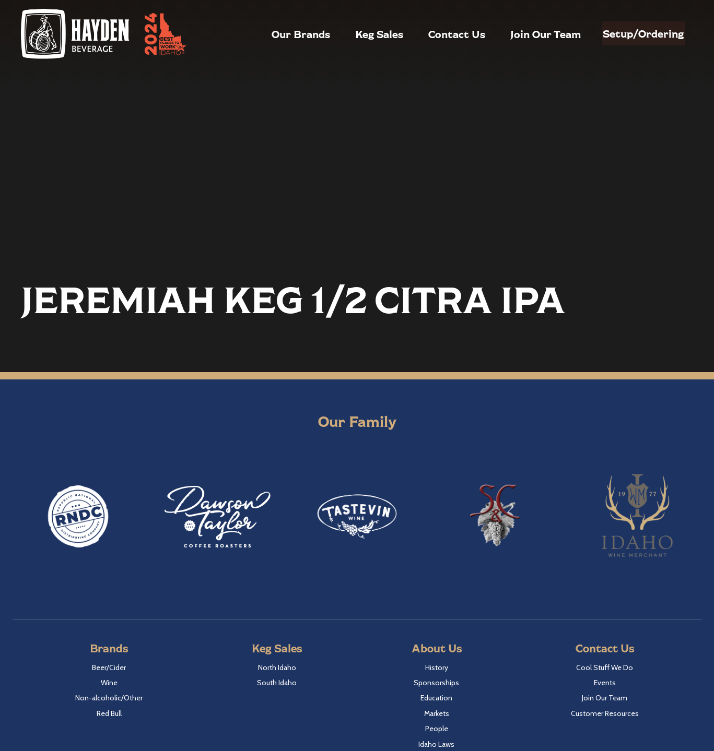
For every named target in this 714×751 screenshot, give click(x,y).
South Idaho (277, 682)
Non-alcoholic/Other (109, 697)
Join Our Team (523, 34)
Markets (436, 713)
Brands (109, 647)
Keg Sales (357, 34)
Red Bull (109, 713)
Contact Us (434, 34)
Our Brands (278, 34)
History (436, 667)
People (436, 728)
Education (436, 697)
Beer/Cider (109, 667)
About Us (437, 647)
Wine (109, 682)
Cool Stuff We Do (604, 667)
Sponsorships (436, 682)
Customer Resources (605, 713)
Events (605, 682)
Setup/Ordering (632, 33)
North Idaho (277, 667)
